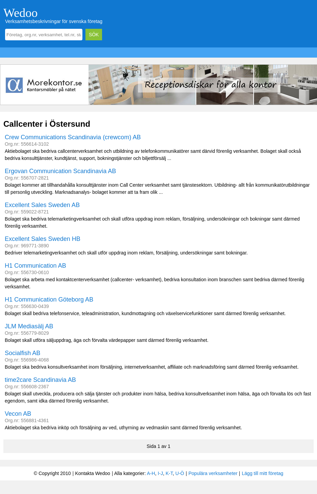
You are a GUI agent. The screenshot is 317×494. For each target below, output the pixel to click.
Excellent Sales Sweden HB (42, 238)
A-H (151, 473)
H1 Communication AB (35, 265)
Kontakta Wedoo (92, 473)
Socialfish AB (22, 353)
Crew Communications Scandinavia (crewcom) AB (73, 137)
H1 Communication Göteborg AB (49, 299)
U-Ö (179, 473)
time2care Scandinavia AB (40, 379)
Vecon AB (18, 413)
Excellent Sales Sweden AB (42, 205)
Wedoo (20, 13)
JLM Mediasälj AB (29, 326)
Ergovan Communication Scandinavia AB (60, 171)
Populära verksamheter (213, 473)
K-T (169, 473)
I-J (160, 473)
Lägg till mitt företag (262, 473)
